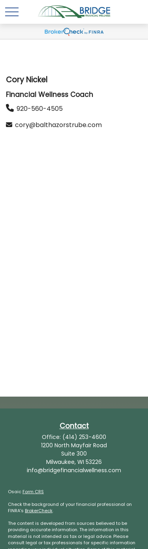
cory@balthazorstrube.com (58, 124)
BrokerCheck (38, 510)
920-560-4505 (40, 108)
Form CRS (33, 491)
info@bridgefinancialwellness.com (74, 470)
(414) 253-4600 (84, 437)
